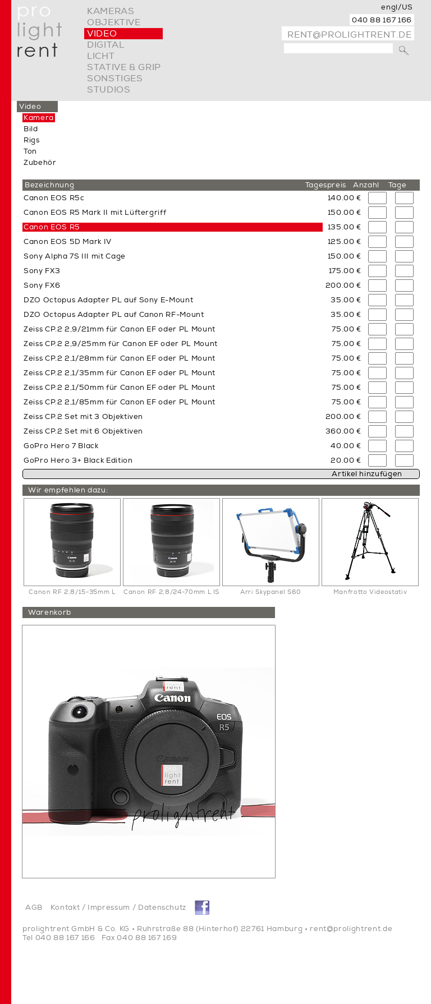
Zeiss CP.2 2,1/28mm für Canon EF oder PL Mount (120, 358)
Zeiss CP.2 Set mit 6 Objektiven (83, 431)
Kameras (110, 11)
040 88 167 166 (382, 20)
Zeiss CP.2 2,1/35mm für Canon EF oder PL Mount (120, 373)
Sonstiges (115, 78)
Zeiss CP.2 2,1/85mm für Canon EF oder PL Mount (120, 402)
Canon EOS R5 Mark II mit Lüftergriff (95, 212)
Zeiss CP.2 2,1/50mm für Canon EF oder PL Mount (120, 387)
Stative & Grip (124, 67)
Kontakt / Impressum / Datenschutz (118, 907)
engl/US (397, 7)
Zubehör (40, 162)
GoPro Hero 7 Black (61, 445)
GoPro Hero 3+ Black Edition (78, 460)
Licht (100, 56)
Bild (31, 129)
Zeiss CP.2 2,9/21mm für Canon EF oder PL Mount (120, 329)
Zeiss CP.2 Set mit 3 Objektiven (83, 416)
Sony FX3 (42, 270)
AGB (34, 907)
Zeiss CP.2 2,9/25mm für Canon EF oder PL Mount (121, 343)
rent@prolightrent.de (349, 34)
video (102, 33)
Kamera (39, 117)
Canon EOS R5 (52, 227)
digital (105, 44)
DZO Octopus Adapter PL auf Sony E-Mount (108, 300)
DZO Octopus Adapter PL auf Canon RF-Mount (114, 314)
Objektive (114, 22)
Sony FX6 (42, 285)
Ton (30, 151)
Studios (108, 89)
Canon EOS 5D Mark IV (68, 241)
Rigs (32, 140)
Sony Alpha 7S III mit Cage (75, 256)
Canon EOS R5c (54, 198)
